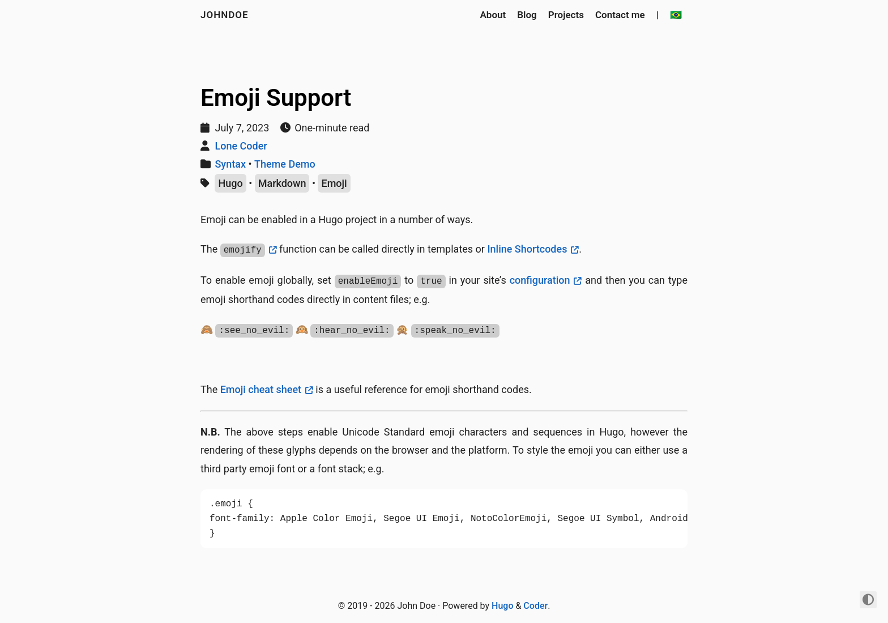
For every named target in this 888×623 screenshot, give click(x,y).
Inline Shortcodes (527, 249)
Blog (527, 14)
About (493, 14)
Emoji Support (275, 98)
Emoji (334, 183)
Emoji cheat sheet (260, 389)
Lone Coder (241, 146)
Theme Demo (284, 164)
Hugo (230, 183)
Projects (566, 14)
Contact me (620, 14)
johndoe (224, 14)
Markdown (282, 183)
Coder (535, 605)
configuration (540, 280)
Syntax (230, 164)
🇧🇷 (676, 14)
